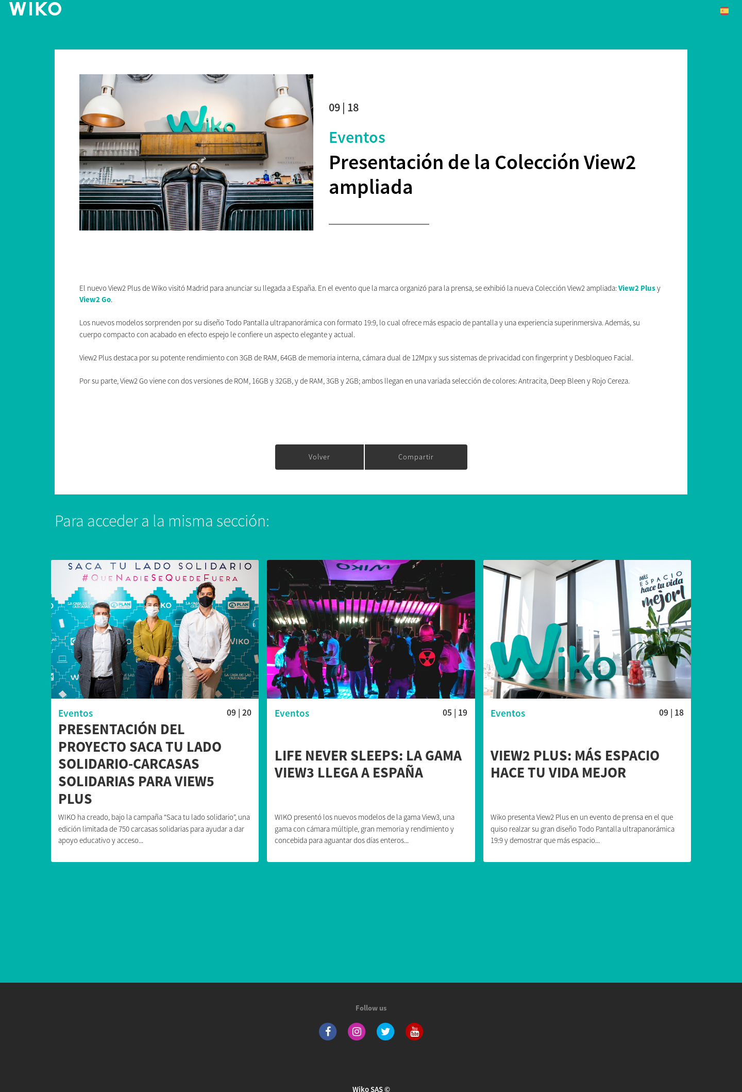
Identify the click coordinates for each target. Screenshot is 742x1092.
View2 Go (95, 299)
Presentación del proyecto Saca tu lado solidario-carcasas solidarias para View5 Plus (140, 764)
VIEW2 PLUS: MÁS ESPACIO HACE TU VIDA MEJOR (575, 764)
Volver (319, 456)
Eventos (357, 137)
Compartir (416, 456)
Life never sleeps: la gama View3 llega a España (368, 764)
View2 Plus (637, 288)
